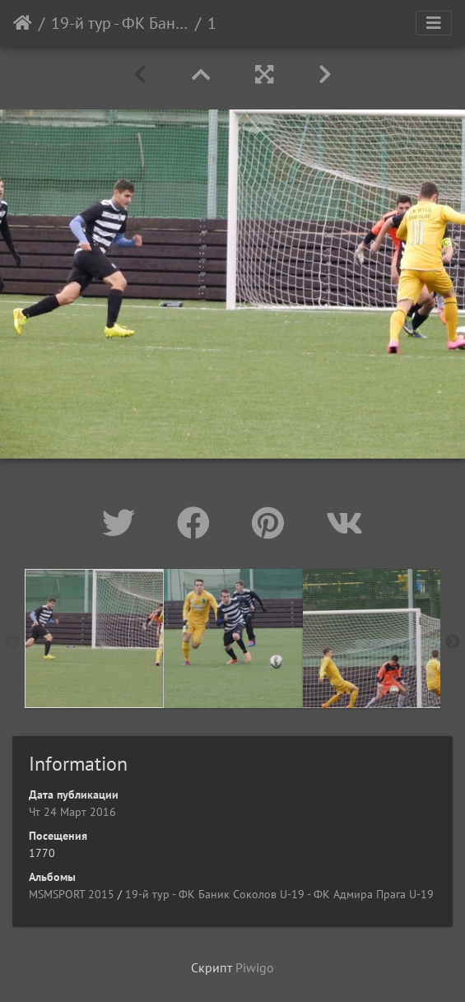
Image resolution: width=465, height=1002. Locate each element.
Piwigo (254, 967)
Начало (22, 23)
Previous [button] (12, 642)
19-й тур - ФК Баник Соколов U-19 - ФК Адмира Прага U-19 (119, 23)
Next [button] (452, 642)
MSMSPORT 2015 (71, 894)
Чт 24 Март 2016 (72, 811)
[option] (94, 638)
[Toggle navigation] (434, 23)
